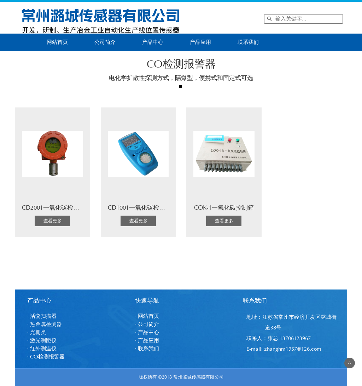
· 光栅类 (36, 332)
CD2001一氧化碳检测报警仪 (59, 207)
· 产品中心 (147, 332)
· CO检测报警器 (46, 356)
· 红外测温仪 (42, 348)
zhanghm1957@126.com (292, 349)
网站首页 (57, 42)
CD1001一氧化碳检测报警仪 (145, 207)
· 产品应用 (147, 340)
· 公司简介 (147, 324)
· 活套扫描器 (42, 316)
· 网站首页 (147, 316)
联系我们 (248, 42)
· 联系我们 (147, 348)
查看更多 (52, 221)
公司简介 (105, 42)
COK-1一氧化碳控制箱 (224, 207)
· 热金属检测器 (44, 324)
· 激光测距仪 (42, 340)
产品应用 (200, 42)
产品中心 (152, 42)
